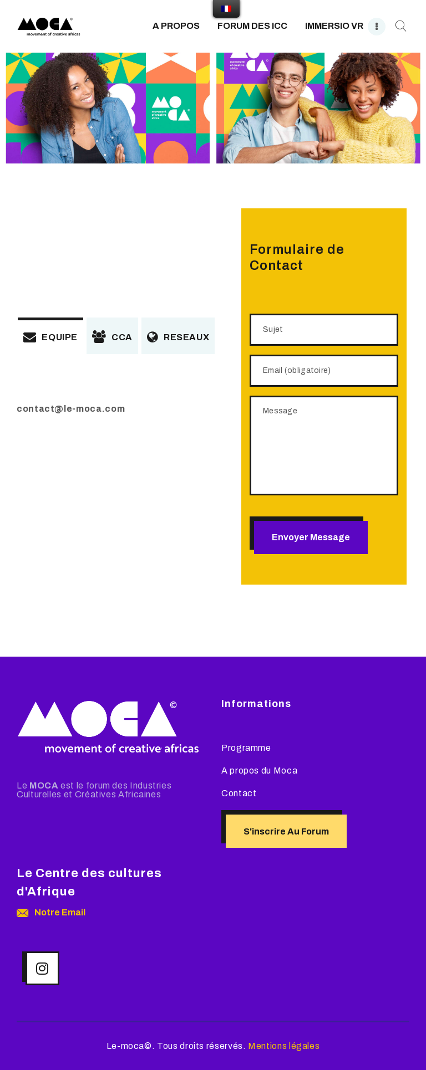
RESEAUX (178, 337)
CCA (112, 337)
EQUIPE (50, 337)
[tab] (50, 336)
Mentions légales (284, 1046)
